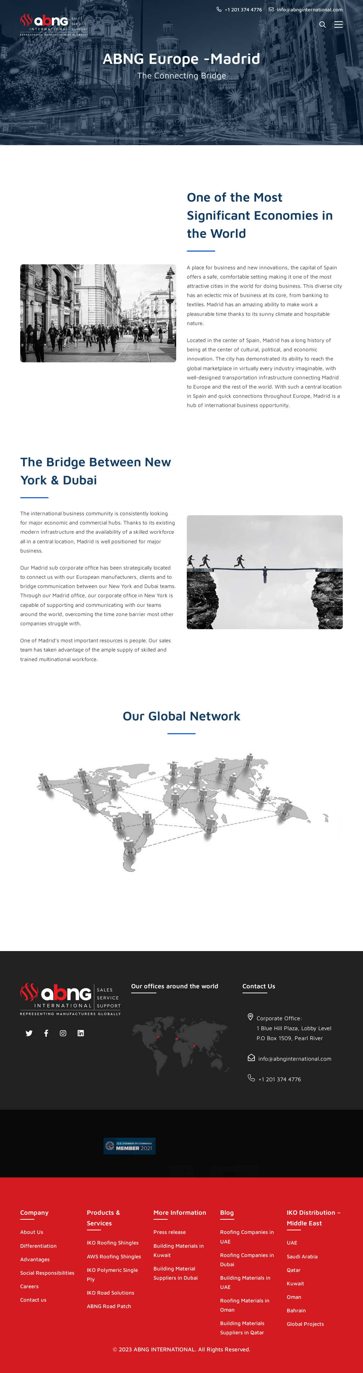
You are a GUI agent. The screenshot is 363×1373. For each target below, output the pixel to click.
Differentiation (38, 1246)
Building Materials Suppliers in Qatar (242, 1327)
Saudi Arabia (302, 1256)
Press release (169, 1232)
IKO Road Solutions (110, 1293)
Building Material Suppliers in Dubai (175, 1273)
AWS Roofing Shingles (114, 1256)
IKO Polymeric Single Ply (112, 1274)
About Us (31, 1232)
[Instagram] (63, 1033)
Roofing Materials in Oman (244, 1305)
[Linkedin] (81, 1033)
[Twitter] (29, 1033)
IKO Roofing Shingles (113, 1243)
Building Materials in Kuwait (178, 1250)
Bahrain (296, 1310)
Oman (294, 1297)
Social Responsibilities (47, 1273)
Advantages (35, 1259)
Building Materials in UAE (245, 1282)
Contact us (33, 1300)
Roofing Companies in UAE (247, 1236)
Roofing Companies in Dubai (247, 1259)
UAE (292, 1243)
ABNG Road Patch (109, 1306)
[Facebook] (46, 1033)
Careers (29, 1286)
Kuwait (295, 1283)
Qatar (294, 1270)
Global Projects (305, 1324)
